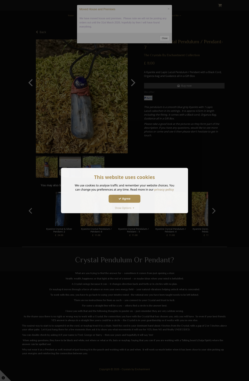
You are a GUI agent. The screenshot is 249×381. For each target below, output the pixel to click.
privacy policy (164, 189)
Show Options (124, 208)
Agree (124, 198)
